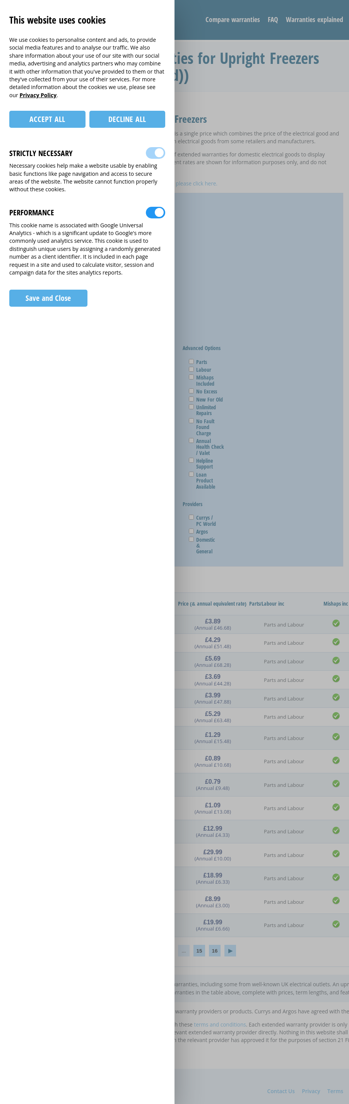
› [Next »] (230, 950)
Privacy (311, 1091)
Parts (198, 362)
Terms (335, 1091)
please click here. (196, 183)
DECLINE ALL (127, 119)
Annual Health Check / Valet (207, 447)
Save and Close (48, 298)
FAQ (273, 19)
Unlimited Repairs (203, 410)
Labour (200, 370)
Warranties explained (314, 19)
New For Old (206, 399)
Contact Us (281, 1091)
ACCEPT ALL (47, 119)
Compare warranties (232, 19)
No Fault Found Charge (202, 427)
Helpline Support (201, 464)
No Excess (203, 391)
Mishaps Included (202, 380)
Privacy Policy (37, 95)
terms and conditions (220, 1024)
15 (199, 951)
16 (215, 951)
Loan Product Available (202, 480)
